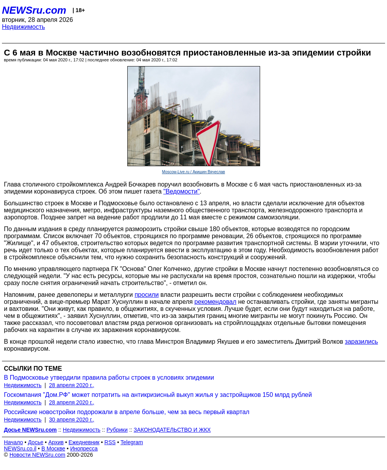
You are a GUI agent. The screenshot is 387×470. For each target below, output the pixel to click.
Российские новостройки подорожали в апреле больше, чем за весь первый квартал (127, 412)
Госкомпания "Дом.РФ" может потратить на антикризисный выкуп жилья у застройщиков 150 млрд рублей (158, 394)
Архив (56, 442)
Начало (13, 442)
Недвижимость (23, 26)
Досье (35, 442)
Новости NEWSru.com (37, 455)
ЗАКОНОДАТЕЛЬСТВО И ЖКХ (172, 430)
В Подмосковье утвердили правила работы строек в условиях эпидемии (109, 377)
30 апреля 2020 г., (72, 419)
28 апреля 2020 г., (72, 385)
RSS (110, 442)
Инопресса (84, 448)
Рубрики (117, 430)
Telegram (132, 442)
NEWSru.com (34, 10)
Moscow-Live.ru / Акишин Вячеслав (193, 172)
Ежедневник (84, 442)
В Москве (53, 448)
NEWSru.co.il (20, 448)
